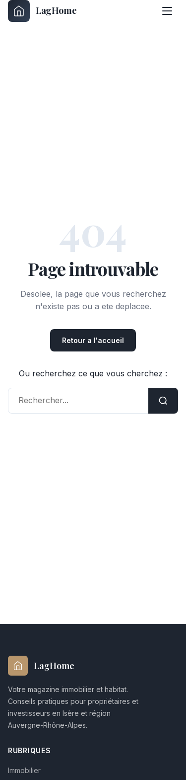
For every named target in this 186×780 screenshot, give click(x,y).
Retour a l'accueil (93, 340)
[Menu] (167, 11)
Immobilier (24, 770)
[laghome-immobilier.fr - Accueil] (42, 11)
